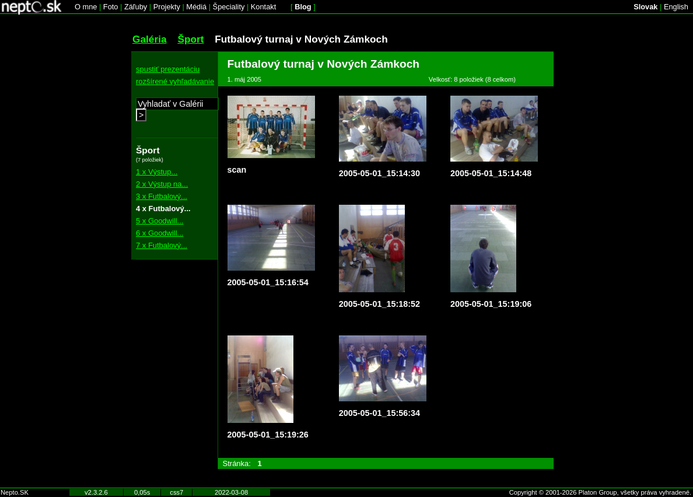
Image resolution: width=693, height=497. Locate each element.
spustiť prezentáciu (168, 69)
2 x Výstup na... (162, 184)
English (676, 6)
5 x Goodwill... (159, 220)
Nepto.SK (15, 492)
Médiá (196, 6)
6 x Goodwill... (159, 233)
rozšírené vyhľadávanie (175, 81)
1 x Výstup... (156, 171)
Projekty (166, 6)
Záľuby (135, 6)
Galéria (149, 39)
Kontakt (263, 6)
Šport (190, 39)
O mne (86, 6)
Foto (110, 6)
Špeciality (229, 6)
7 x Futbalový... (161, 245)
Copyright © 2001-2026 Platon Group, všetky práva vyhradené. (600, 492)
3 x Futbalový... (161, 196)
